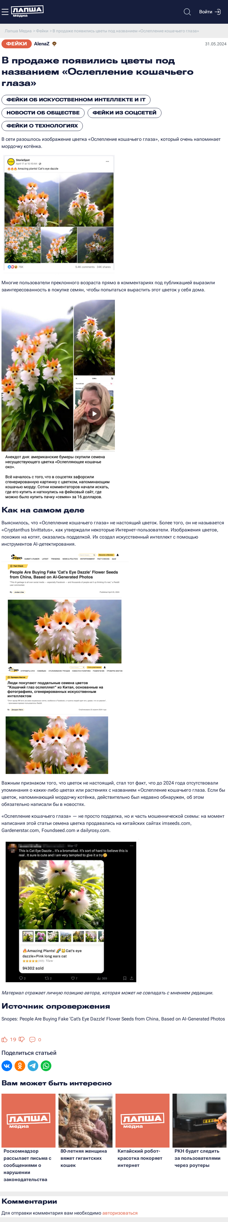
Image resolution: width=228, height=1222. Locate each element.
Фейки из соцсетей (124, 113)
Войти (210, 12)
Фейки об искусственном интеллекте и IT (76, 100)
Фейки (16, 44)
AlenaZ (42, 44)
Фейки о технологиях (42, 126)
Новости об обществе (43, 113)
